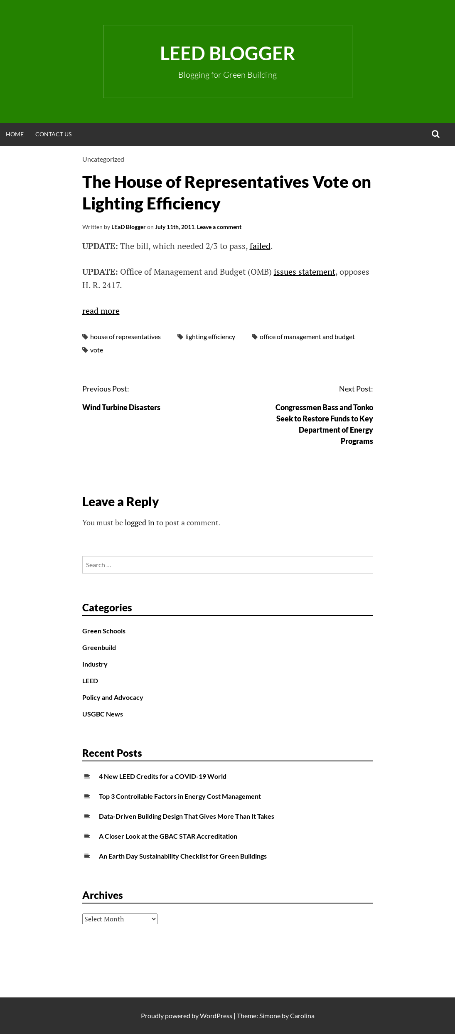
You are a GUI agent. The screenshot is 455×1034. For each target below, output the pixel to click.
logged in (140, 522)
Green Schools (103, 631)
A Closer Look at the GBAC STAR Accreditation (168, 836)
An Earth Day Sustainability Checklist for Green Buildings (183, 856)
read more (101, 310)
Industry (95, 664)
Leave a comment (219, 226)
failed (260, 245)
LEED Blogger (227, 53)
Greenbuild (99, 647)
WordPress (216, 1015)
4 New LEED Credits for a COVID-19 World (162, 776)
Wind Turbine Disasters (121, 407)
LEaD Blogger (128, 226)
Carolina (302, 1015)
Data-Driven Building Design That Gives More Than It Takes (186, 816)
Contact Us (53, 134)
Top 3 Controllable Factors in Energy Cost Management (180, 796)
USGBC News (102, 714)
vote (96, 350)
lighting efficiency (210, 336)
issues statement (304, 271)
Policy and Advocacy (112, 697)
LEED (90, 680)
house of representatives (125, 336)
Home (15, 134)
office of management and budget (307, 336)
